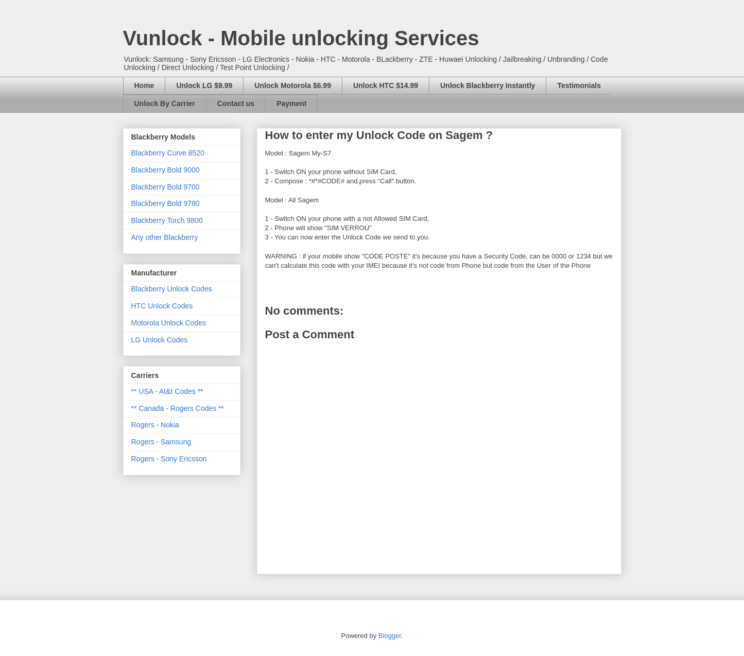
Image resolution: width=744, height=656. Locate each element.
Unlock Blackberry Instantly (487, 85)
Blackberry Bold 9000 (165, 170)
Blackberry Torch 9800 (167, 220)
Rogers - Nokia (155, 425)
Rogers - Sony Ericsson (169, 459)
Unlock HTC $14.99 (385, 85)
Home (144, 85)
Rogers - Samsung (161, 442)
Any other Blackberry (164, 237)
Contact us (235, 103)
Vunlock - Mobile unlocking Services (301, 38)
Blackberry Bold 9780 (165, 203)
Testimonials (579, 85)
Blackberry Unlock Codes (171, 289)
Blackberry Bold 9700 (165, 187)
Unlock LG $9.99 (204, 85)
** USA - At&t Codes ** (167, 391)
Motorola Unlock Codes (168, 323)
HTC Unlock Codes (162, 306)
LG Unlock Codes (159, 340)
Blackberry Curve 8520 (167, 153)
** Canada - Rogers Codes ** (177, 408)
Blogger (389, 636)
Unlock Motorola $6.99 (292, 85)
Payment (291, 103)
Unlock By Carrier (164, 103)
